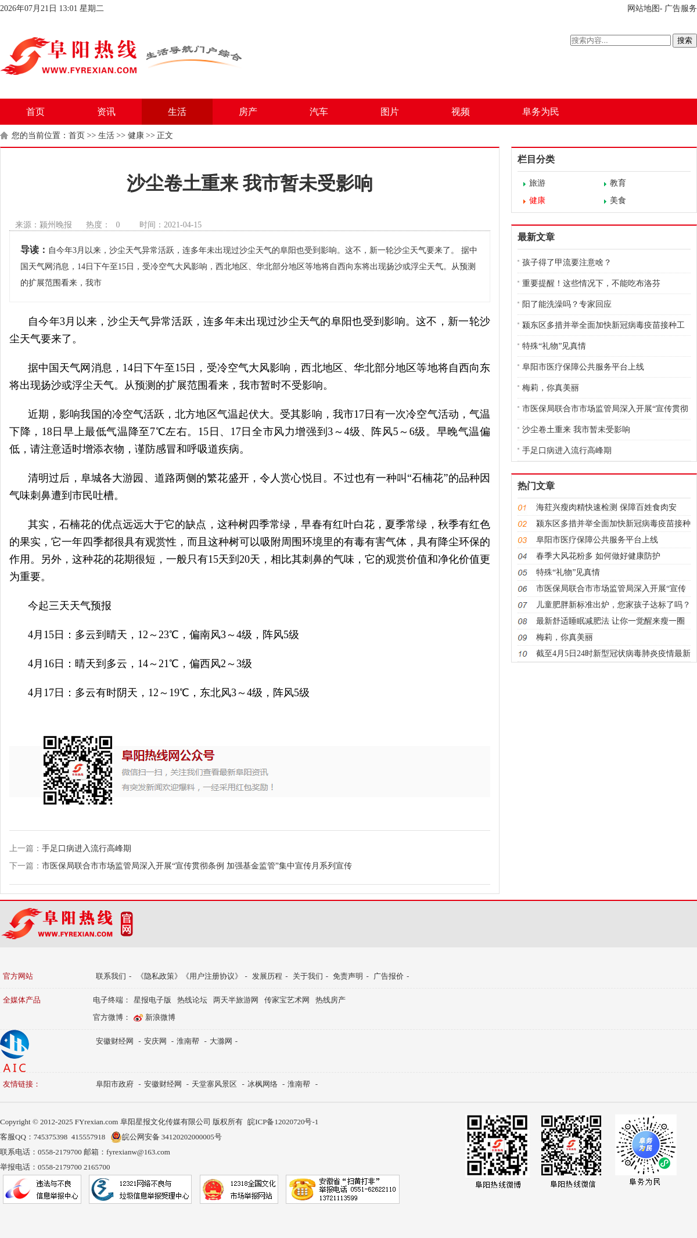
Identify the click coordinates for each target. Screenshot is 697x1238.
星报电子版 (152, 1000)
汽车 (319, 112)
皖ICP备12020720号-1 (282, 1121)
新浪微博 (160, 1017)
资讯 (106, 112)
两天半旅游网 (235, 1000)
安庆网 (155, 1041)
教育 (618, 183)
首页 (35, 112)
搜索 (684, 40)
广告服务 (680, 8)
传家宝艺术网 (287, 1000)
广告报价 (388, 976)
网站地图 (643, 8)
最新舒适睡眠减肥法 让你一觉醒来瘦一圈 (610, 621)
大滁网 (221, 1041)
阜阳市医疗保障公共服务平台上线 (583, 367)
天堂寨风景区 (214, 1084)
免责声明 (348, 976)
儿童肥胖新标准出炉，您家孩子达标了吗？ (613, 604)
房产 (248, 112)
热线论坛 (192, 1000)
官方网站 (18, 976)
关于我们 (308, 976)
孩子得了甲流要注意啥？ (567, 262)
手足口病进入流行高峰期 (86, 848)
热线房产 (330, 1000)
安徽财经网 (115, 1041)
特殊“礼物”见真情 (554, 346)
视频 (460, 112)
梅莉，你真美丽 (550, 387)
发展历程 (267, 976)
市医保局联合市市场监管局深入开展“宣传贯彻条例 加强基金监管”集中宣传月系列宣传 (197, 865)
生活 (177, 112)
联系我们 (111, 976)
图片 (389, 112)
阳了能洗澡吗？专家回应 (567, 304)
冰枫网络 (262, 1084)
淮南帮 (188, 1041)
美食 (618, 200)
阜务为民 (540, 112)
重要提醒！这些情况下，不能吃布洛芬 (591, 283)
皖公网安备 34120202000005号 (166, 1137)
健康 (136, 135)
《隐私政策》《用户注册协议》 (189, 976)
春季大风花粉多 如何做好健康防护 (598, 556)
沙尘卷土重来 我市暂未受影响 (576, 429)
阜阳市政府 (115, 1084)
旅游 (537, 183)
